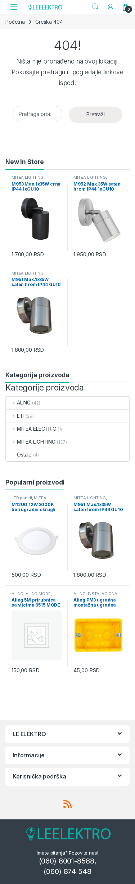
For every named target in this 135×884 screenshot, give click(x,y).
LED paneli (22, 497)
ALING (18, 402)
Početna (15, 22)
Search (95, 7)
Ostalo (19, 455)
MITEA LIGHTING (28, 177)
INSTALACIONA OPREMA (95, 595)
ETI (15, 416)
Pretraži (95, 114)
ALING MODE (38, 593)
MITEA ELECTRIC (31, 429)
